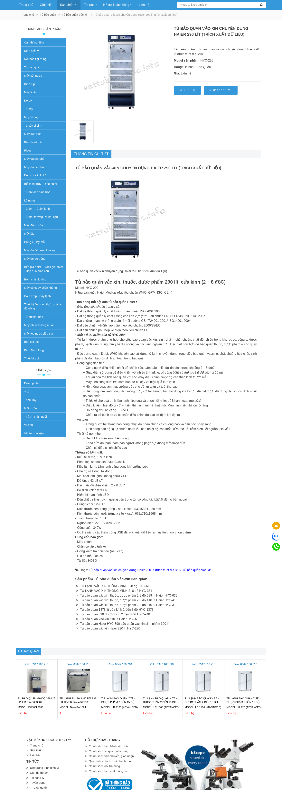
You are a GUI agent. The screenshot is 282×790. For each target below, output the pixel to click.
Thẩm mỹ (30, 400)
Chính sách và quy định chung (108, 751)
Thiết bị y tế (31, 358)
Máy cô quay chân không (40, 287)
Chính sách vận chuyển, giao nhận (111, 756)
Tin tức (90, 4)
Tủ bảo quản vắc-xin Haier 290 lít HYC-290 (108, 628)
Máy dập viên (33, 133)
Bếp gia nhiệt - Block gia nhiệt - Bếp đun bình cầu (43, 269)
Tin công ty (37, 777)
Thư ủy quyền (39, 787)
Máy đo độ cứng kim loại (40, 250)
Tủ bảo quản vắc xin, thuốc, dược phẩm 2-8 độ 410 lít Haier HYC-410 (126, 600)
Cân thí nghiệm (34, 42)
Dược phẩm (32, 383)
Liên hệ (144, 4)
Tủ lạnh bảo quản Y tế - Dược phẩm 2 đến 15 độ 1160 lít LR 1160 (202, 702)
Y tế (26, 391)
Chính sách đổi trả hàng (104, 766)
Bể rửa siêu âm (34, 142)
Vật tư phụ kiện (34, 433)
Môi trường (31, 408)
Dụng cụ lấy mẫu (35, 242)
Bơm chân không (35, 279)
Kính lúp (29, 84)
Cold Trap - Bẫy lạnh (37, 296)
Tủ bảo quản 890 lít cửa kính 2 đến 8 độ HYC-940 (113, 614)
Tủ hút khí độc (33, 316)
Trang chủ (26, 4)
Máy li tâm (30, 92)
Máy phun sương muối (39, 325)
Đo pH (28, 100)
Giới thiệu (46, 4)
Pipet (27, 150)
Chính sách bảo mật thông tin (108, 771)
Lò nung (29, 200)
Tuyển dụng (37, 782)
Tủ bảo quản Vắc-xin (75, 14)
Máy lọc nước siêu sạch (39, 333)
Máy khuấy (31, 117)
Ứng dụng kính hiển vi (44, 767)
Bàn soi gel (31, 341)
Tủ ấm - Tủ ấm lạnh (37, 208)
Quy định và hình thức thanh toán (110, 761)
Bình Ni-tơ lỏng (34, 350)
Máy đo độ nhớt (34, 167)
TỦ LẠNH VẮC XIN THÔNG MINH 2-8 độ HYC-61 (113, 586)
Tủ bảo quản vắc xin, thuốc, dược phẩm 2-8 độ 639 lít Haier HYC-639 (126, 595)
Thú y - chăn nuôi (35, 416)
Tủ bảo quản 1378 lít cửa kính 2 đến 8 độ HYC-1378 (115, 609)
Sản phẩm (68, 4)
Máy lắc (29, 233)
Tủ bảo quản (48, 14)
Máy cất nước (33, 75)
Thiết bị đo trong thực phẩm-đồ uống (42, 306)
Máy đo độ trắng (34, 258)
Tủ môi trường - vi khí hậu (41, 217)
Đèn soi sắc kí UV (35, 175)
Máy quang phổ (34, 158)
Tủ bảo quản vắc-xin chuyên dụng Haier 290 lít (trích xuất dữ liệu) (135, 570)
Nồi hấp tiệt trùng (35, 59)
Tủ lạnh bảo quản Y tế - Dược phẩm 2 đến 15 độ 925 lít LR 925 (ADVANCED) (244, 702)
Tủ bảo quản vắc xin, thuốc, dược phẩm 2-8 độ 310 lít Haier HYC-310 (126, 605)
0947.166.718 (220, 90)
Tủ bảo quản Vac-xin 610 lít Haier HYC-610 (108, 619)
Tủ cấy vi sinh (33, 125)
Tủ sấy (28, 109)
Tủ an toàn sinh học (37, 192)
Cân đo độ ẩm (39, 772)
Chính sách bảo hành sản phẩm (109, 746)
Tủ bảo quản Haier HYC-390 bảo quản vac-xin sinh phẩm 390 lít (122, 623)
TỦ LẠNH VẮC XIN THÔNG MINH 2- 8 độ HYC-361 (114, 590)
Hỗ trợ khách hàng (117, 4)
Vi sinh (28, 424)
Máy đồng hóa (33, 225)
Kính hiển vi (31, 50)
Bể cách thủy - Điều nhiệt (40, 183)
